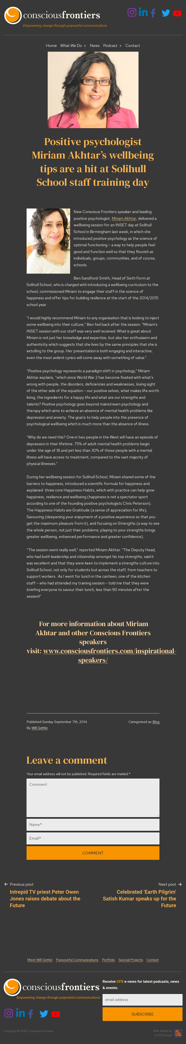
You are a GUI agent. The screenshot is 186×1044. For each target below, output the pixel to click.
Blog (155, 722)
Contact (132, 45)
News (95, 45)
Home (51, 45)
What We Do (71, 45)
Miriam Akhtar (124, 218)
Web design (160, 1031)
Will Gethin (40, 728)
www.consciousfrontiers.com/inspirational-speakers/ (109, 655)
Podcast (110, 45)
